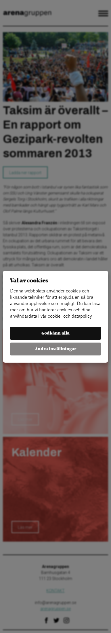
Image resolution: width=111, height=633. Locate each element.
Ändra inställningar (55, 349)
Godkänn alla (55, 333)
